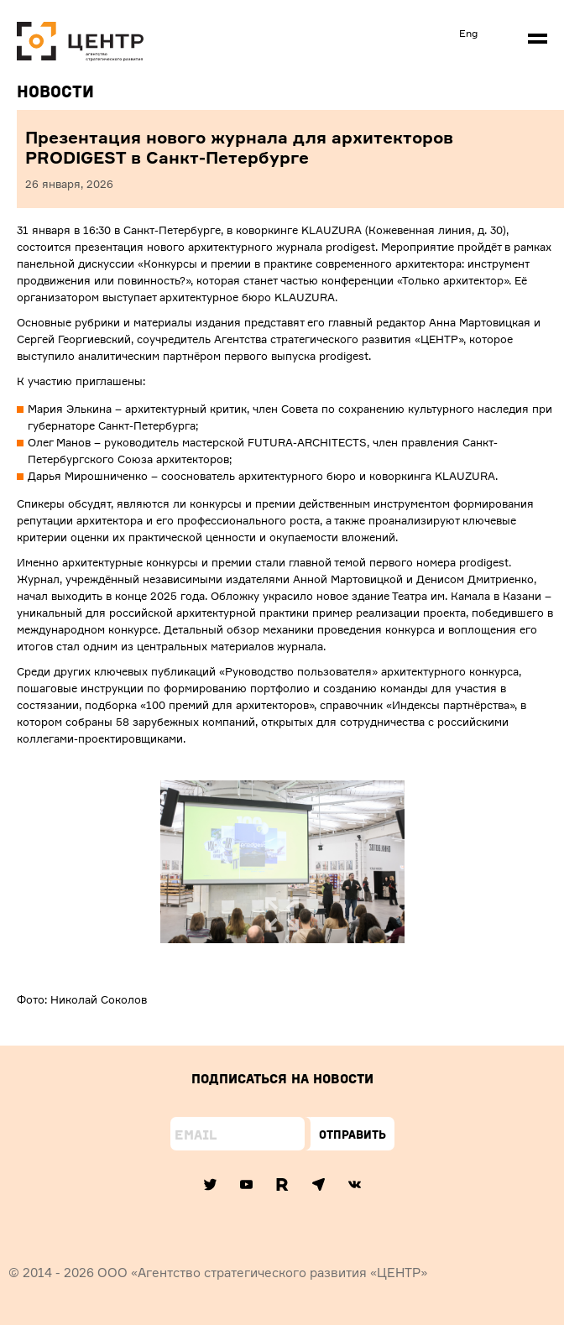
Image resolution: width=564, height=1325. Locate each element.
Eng (468, 33)
